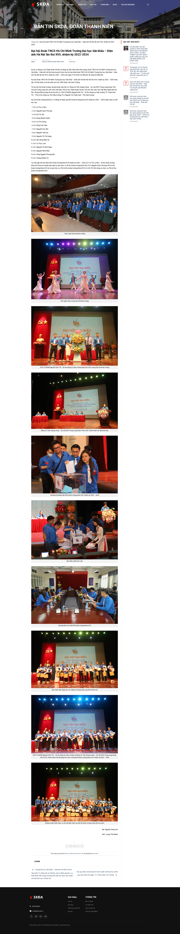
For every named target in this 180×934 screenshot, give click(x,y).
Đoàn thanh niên (91, 26)
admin (33, 61)
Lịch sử (70, 901)
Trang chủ (60, 4)
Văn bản (70, 911)
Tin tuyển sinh (89, 905)
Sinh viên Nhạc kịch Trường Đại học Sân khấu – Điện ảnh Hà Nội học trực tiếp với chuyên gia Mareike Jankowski (139, 86)
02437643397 (36, 906)
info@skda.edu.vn (37, 911)
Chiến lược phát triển (74, 908)
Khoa (116, 4)
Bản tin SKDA (50, 26)
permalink (95, 853)
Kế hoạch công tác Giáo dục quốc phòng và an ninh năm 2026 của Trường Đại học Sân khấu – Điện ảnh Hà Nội (139, 100)
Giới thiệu (71, 4)
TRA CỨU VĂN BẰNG (128, 4)
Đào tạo (94, 4)
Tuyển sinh (105, 4)
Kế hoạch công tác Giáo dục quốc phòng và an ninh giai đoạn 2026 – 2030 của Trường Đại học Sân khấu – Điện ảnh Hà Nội (139, 115)
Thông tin (83, 4)
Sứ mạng (70, 905)
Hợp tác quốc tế (90, 908)
